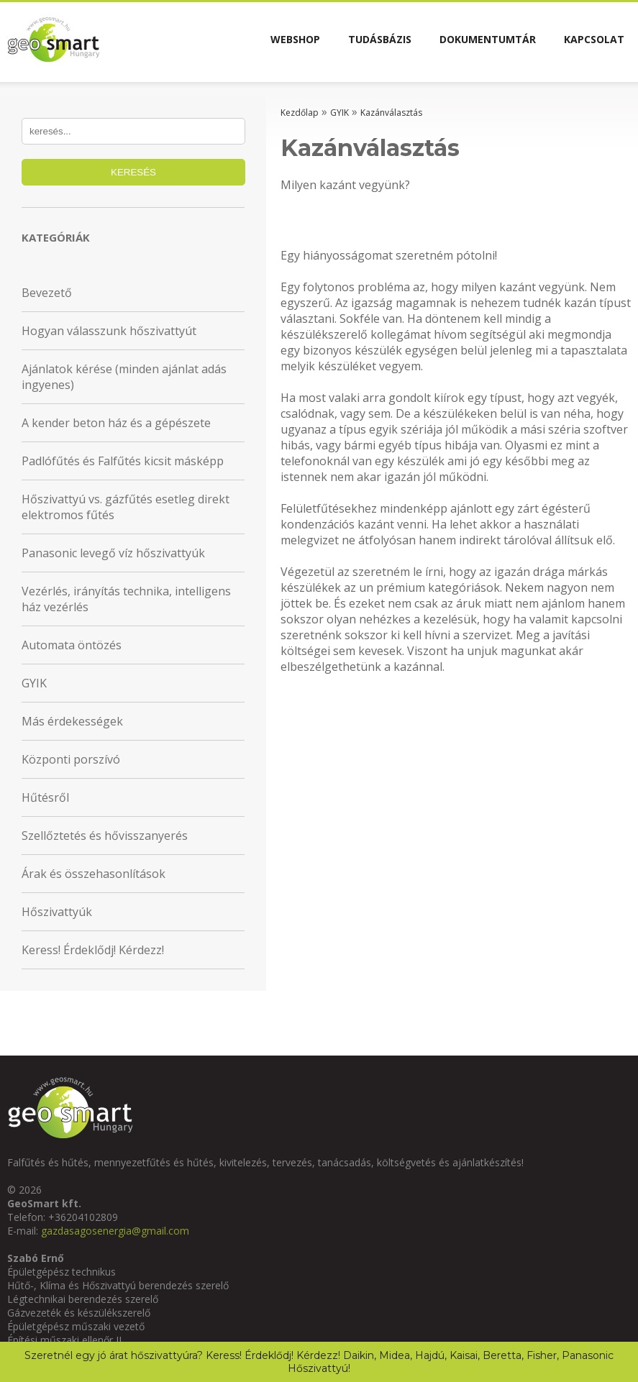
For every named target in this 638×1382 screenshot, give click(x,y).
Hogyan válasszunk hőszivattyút (109, 331)
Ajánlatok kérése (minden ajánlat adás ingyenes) (124, 377)
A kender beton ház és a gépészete (116, 423)
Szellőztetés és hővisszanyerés (105, 835)
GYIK (34, 683)
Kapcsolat (590, 41)
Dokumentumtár (475, 41)
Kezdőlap (300, 112)
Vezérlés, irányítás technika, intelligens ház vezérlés (126, 599)
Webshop (267, 41)
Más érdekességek (72, 721)
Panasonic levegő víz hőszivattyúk (113, 553)
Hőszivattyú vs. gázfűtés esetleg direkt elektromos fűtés (125, 507)
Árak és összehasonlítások (93, 874)
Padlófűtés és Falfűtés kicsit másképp (123, 461)
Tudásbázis (359, 41)
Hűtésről (45, 797)
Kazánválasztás (391, 112)
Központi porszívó (71, 759)
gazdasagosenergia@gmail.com (115, 1230)
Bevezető (47, 293)
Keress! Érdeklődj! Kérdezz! (93, 950)
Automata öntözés (72, 645)
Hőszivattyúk (57, 912)
